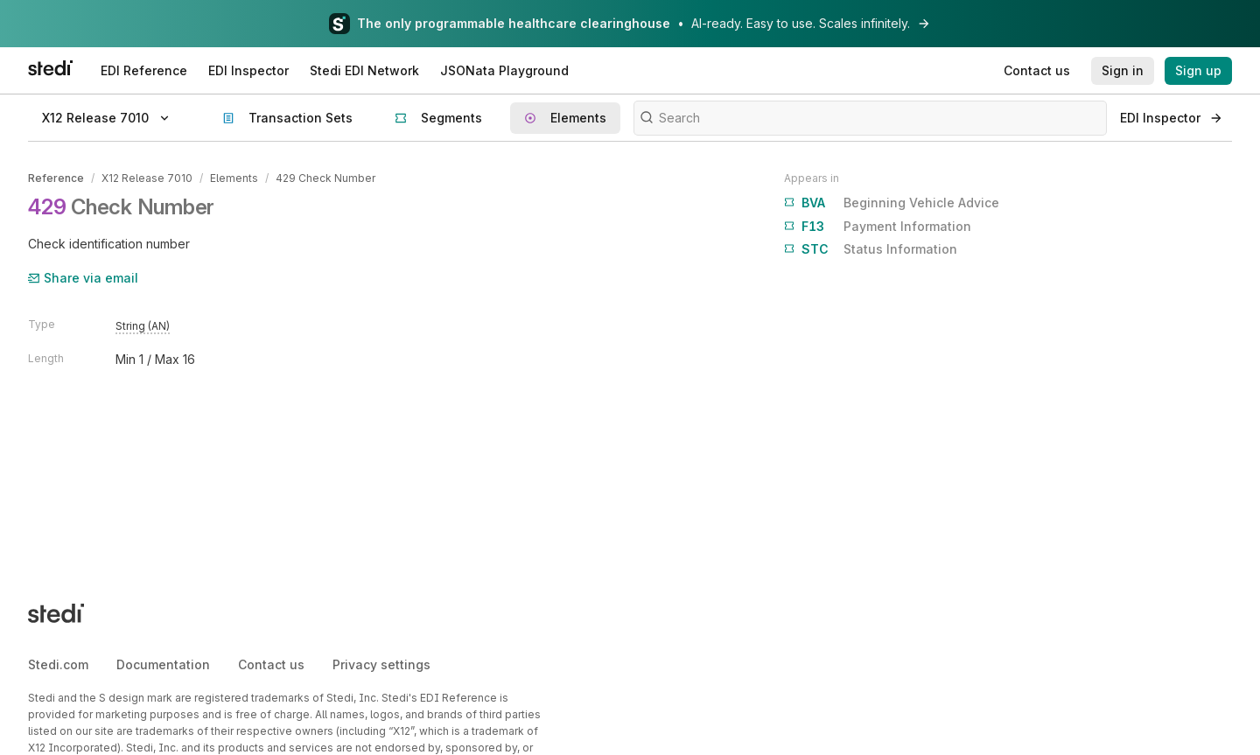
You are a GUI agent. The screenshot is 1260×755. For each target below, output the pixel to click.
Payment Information (877, 226)
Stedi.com (58, 664)
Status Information (870, 249)
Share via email (83, 277)
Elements (234, 178)
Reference (56, 178)
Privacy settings (381, 664)
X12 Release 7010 (147, 178)
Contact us (271, 664)
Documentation (163, 664)
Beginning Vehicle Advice (891, 203)
